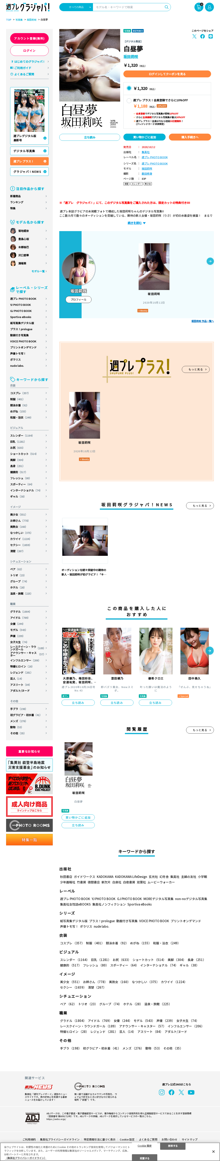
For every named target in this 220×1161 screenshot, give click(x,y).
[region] (110, 1152)
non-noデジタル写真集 (191, 899)
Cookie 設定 (127, 1139)
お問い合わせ (169, 1139)
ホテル (18, 587)
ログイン (29, 51)
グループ (19, 581)
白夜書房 (129, 882)
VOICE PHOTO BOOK (23, 341)
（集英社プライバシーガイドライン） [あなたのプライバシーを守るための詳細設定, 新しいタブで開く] (25, 1158)
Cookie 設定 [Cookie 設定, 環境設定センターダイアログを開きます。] (145, 1145)
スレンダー (22, 435)
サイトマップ (189, 1139)
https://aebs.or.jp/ (56, 1119)
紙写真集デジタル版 (22, 323)
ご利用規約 (29, 1139)
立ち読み (89, 137)
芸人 (17, 679)
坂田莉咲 (32, 19)
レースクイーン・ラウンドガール (28, 648)
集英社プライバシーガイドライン (60, 1139)
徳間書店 (94, 882)
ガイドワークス (84, 876)
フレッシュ (20, 478)
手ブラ (19, 709)
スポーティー (22, 484)
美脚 (17, 460)
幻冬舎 (164, 876)
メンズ (19, 721)
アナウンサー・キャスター (28, 654)
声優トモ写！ (18, 353)
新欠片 (106, 882)
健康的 (19, 472)
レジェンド (21, 672)
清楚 (17, 551)
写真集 (19, 19)
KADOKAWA (105, 876)
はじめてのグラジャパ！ (29, 61)
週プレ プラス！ (23, 161)
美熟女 (19, 527)
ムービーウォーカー (161, 882)
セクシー (21, 545)
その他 (18, 733)
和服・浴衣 (21, 417)
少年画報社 (67, 882)
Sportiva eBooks (20, 317)
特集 (12, 208)
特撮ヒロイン (22, 666)
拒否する (173, 1145)
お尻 (17, 448)
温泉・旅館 (21, 593)
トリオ (18, 575)
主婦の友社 (188, 876)
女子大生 (19, 642)
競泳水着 (19, 405)
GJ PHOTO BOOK (20, 311)
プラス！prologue (21, 329)
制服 (17, 399)
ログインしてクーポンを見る (167, 74)
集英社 (146, 152)
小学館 (202, 876)
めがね (19, 411)
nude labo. (17, 366)
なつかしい (21, 533)
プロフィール (78, 299)
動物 (17, 727)
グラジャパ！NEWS (27, 172)
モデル (19, 630)
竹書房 (81, 882)
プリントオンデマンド (23, 347)
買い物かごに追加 (144, 137)
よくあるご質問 (24, 74)
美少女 (19, 514)
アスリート (20, 685)
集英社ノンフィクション (109, 904)
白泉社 (116, 882)
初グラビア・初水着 (26, 715)
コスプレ (20, 393)
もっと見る (196, 369)
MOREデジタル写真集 (158, 899)
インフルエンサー (25, 660)
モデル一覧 (38, 271)
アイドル (20, 618)
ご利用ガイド (22, 67)
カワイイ (21, 539)
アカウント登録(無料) (29, 38)
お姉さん (20, 521)
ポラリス (15, 359)
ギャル (18, 496)
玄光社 (153, 876)
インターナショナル (26, 490)
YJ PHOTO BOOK (20, 305)
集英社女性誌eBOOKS (75, 904)
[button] (210, 261)
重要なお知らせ (29, 751)
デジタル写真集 (24, 151)
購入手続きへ (189, 137)
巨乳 (18, 442)
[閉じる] (213, 1151)
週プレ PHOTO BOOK (23, 299)
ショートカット (24, 454)
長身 (17, 466)
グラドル (21, 612)
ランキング (16, 202)
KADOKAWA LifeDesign (131, 876)
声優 (17, 636)
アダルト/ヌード (20, 690)
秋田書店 (66, 876)
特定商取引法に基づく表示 (99, 1139)
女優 (17, 624)
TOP (8, 19)
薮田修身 (147, 173)
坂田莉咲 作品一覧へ (202, 321)
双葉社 (141, 882)
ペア (17, 569)
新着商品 (15, 196)
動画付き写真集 (19, 335)
